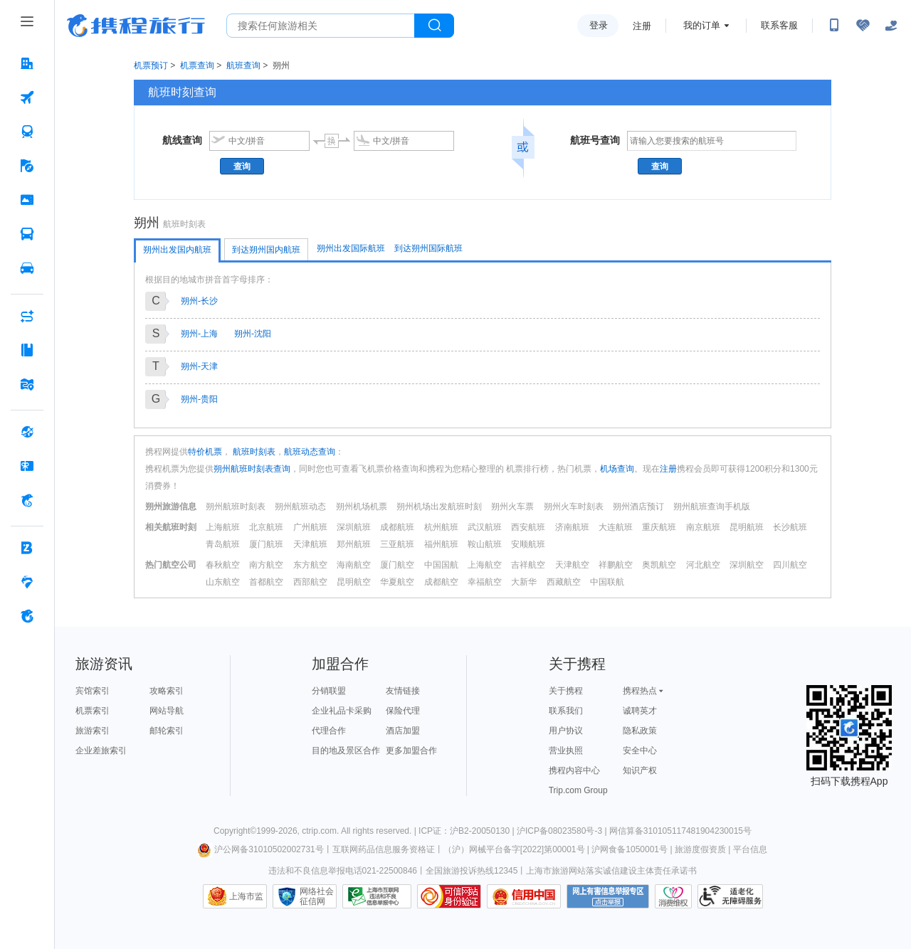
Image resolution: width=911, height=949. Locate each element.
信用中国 (524, 896)
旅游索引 (92, 731)
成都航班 (397, 527)
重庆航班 (659, 527)
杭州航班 (441, 527)
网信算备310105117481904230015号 (680, 831)
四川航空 (790, 565)
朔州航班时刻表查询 (252, 469)
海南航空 (354, 565)
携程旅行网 (136, 25)
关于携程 (566, 691)
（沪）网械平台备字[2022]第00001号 (514, 849)
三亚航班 (397, 544)
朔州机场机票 (361, 506)
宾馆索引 (92, 691)
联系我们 (566, 711)
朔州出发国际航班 (351, 248)
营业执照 (566, 751)
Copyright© (235, 831)
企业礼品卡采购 (342, 711)
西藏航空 (564, 582)
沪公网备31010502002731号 (260, 849)
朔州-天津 (199, 366)
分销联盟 (329, 691)
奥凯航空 (659, 565)
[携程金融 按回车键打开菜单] (27, 500)
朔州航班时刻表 (235, 506)
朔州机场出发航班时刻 (439, 506)
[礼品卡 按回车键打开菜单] (27, 466)
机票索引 (92, 711)
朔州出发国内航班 (177, 250)
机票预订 (151, 65)
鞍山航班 (485, 544)
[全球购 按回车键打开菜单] (27, 432)
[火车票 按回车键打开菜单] (27, 132)
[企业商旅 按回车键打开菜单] (27, 548)
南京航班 (703, 527)
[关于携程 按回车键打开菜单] (27, 616)
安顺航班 (528, 544)
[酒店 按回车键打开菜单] (27, 63)
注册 (642, 26)
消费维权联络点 (673, 896)
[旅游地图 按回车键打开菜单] (27, 384)
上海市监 (246, 896)
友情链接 (403, 691)
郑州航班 (354, 544)
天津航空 (572, 565)
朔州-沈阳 (252, 334)
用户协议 (566, 731)
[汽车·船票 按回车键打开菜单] (27, 234)
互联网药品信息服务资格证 (383, 849)
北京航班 (266, 527)
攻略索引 (166, 691)
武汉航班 (485, 527)
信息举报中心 (376, 896)
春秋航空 (223, 565)
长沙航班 (790, 527)
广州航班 (310, 527)
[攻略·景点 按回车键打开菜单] (27, 350)
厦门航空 (397, 565)
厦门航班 (266, 544)
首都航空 (266, 582)
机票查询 (197, 65)
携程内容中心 (574, 770)
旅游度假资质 (700, 849)
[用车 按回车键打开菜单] (27, 268)
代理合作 (329, 731)
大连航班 (616, 527)
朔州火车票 (512, 506)
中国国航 (441, 565)
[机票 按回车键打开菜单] (27, 97)
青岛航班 (223, 544)
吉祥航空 (528, 565)
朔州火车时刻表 (574, 506)
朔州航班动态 (300, 506)
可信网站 (449, 896)
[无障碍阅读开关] (862, 25)
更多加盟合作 (411, 751)
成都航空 (441, 582)
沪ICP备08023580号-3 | (563, 831)
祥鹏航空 (616, 565)
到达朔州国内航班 (266, 250)
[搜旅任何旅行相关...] (320, 25)
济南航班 (572, 527)
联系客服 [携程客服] (779, 25)
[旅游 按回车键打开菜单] (27, 166)
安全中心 (640, 751)
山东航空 (223, 582)
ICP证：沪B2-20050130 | (467, 831)
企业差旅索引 (101, 751)
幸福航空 (485, 582)
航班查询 (243, 65)
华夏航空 (397, 582)
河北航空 (703, 565)
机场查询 (617, 469)
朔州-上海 (199, 334)
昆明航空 (354, 582)
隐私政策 (640, 731)
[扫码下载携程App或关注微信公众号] (834, 25)
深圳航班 (354, 527)
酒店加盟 (403, 731)
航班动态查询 (309, 452)
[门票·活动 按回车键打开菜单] (27, 200)
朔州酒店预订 (638, 506)
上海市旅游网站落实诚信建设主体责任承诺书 (611, 871)
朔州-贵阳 (199, 399)
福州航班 (441, 544)
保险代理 (403, 711)
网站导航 (166, 711)
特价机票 (205, 452)
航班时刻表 (253, 452)
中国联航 (607, 582)
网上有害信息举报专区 (608, 896)
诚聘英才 (640, 711)
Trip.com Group (578, 790)
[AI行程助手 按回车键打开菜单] (27, 316)
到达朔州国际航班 (428, 248)
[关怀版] (891, 25)
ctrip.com (319, 831)
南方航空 (266, 565)
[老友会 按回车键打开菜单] (27, 582)
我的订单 (701, 25)
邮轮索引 (166, 731)
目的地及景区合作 (346, 751)
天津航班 (310, 544)
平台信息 (750, 849)
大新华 (524, 582)
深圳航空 (747, 565)
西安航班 (528, 527)
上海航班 (223, 527)
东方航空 (310, 565)
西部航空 (310, 582)
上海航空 (485, 565)
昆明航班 (747, 527)
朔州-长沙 (199, 301)
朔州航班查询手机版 (711, 506)
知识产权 (640, 770)
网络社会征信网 (317, 896)
